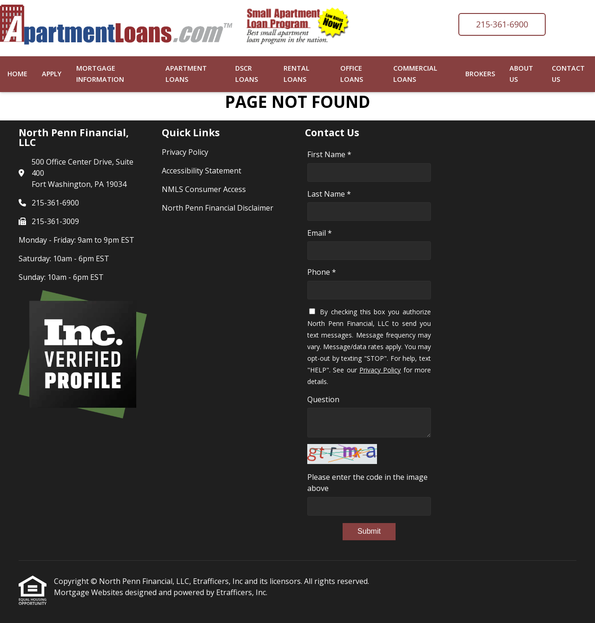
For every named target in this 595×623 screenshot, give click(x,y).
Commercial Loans (415, 74)
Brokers (480, 73)
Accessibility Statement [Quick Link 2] (201, 171)
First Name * (329, 154)
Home (17, 73)
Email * (319, 233)
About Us (521, 74)
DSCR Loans (246, 74)
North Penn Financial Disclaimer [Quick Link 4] (217, 208)
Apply (51, 73)
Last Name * (329, 194)
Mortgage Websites (89, 592)
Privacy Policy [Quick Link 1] (185, 152)
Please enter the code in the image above (367, 482)
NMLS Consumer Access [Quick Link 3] (204, 189)
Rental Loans (297, 74)
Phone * (321, 272)
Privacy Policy (380, 369)
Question (323, 399)
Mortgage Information (100, 74)
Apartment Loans (186, 74)
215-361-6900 (502, 24)
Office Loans (351, 74)
